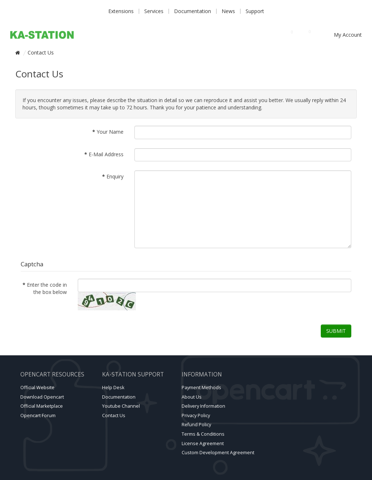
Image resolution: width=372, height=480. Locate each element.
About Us (192, 397)
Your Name (110, 131)
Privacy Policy (196, 415)
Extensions (121, 11)
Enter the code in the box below (47, 288)
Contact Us (41, 52)
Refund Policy (196, 424)
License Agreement (203, 443)
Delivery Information (203, 406)
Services (153, 11)
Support (255, 11)
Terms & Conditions (203, 434)
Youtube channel (121, 406)
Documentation (192, 11)
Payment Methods (201, 387)
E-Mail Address (106, 154)
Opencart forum (38, 415)
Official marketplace (41, 406)
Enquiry (115, 176)
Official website (37, 387)
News (228, 11)
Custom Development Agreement (218, 452)
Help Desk (113, 387)
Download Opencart (42, 397)
